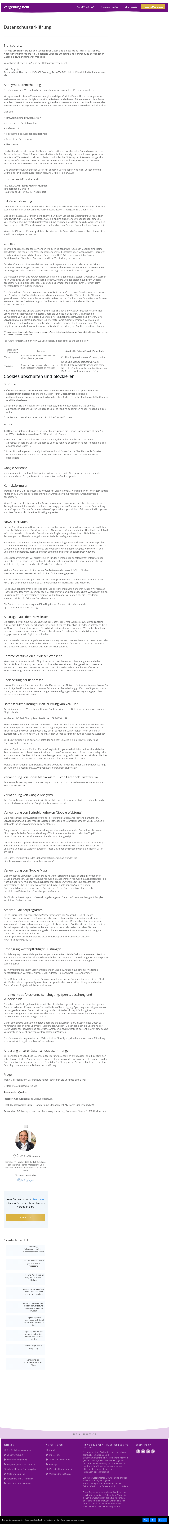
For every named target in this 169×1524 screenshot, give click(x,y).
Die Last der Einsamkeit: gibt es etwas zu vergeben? (34, 1263)
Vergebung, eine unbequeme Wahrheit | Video (33, 1362)
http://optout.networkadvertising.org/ (87, 368)
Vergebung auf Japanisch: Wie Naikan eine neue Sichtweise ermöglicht (33, 1291)
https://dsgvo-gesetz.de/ (40, 1098)
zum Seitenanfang (84, 1434)
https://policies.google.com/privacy (80, 361)
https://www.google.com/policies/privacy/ (31, 861)
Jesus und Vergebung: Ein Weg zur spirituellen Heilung (33, 1277)
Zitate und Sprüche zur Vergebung (33, 1346)
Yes (145, 1520)
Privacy (162, 1520)
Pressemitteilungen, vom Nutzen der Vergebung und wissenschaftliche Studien (33, 1307)
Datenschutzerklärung (27, 27)
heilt (16, 7)
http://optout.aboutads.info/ (83, 371)
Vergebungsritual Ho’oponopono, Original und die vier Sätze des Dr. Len (33, 1321)
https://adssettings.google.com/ (87, 364)
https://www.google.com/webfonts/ (34, 823)
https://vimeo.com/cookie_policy (87, 357)
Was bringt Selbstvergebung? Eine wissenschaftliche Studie (33, 1249)
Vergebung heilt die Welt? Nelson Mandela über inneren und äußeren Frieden (33, 1335)
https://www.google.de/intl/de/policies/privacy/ (51, 767)
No (153, 1520)
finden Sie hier (23, 900)
